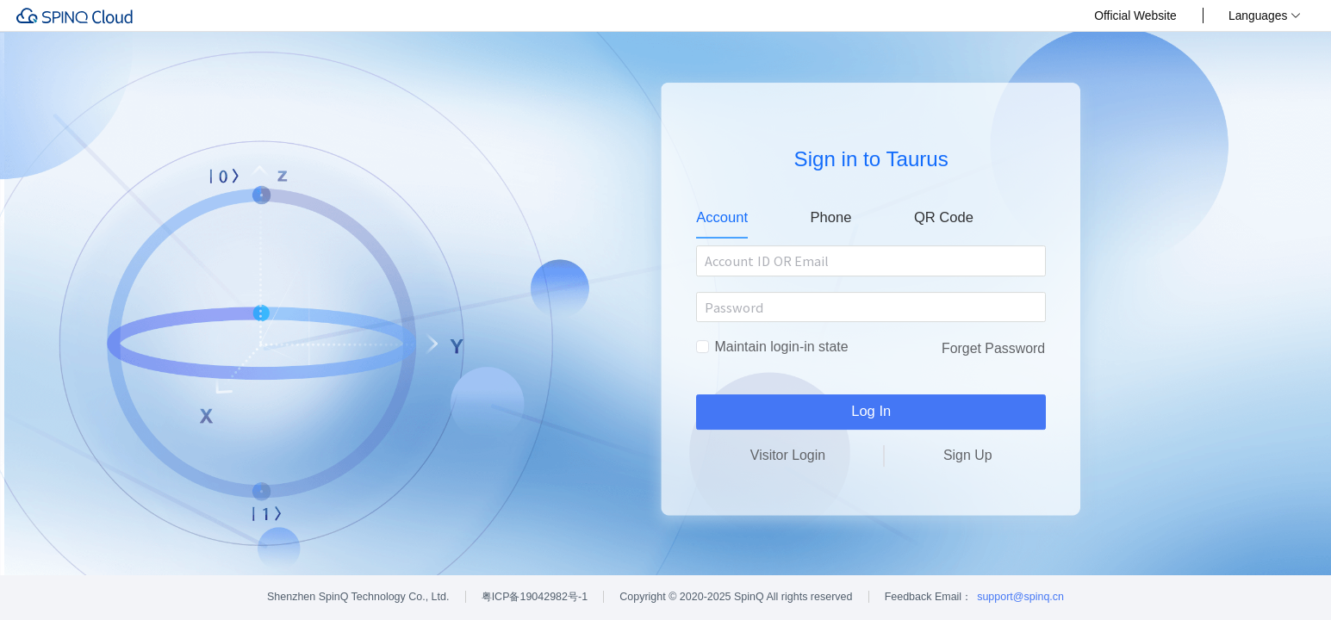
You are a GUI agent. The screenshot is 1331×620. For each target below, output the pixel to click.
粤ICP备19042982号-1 (535, 597)
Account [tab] (722, 217)
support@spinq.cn (1020, 597)
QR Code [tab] (943, 217)
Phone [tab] (831, 217)
